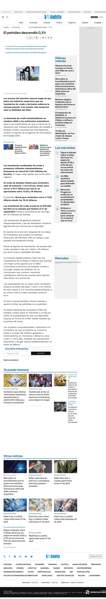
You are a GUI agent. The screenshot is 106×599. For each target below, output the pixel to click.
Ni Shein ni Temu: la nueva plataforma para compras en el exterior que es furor (45, 150)
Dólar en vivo (18, 12)
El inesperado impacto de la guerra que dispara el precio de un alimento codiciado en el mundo (72, 389)
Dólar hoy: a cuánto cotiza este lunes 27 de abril (15, 519)
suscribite (94, 17)
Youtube (26, 556)
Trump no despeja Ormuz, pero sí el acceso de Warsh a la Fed (21, 149)
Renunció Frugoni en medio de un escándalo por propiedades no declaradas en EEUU (67, 197)
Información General (14, 572)
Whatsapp (31, 556)
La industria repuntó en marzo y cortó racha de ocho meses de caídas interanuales (72, 414)
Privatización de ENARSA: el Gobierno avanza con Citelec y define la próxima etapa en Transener (65, 118)
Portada (8, 564)
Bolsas (63, 262)
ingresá (101, 17)
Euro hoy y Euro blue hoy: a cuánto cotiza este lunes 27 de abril (39, 519)
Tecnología (60, 572)
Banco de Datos (80, 564)
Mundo (56, 568)
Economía (33, 23)
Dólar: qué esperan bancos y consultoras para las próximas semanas (39, 482)
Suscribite (41, 353)
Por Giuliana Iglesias (10, 547)
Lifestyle (32, 568)
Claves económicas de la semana (37, 12)
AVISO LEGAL (47, 575)
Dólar (21, 23)
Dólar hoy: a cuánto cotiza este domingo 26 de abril (65, 519)
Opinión (85, 23)
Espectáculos (44, 572)
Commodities (70, 262)
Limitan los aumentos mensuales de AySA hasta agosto (26, 52)
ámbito (6, 27)
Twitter (5, 556)
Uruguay (97, 23)
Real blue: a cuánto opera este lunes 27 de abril (40, 538)
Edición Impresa (84, 568)
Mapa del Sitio (83, 572)
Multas (81, 575)
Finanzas (46, 23)
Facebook (9, 556)
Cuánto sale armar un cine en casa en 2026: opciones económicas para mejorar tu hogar (39, 395)
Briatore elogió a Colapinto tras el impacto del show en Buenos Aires (65, 103)
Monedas (58, 262)
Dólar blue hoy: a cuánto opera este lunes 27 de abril (63, 481)
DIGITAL (30, 583)
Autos (31, 572)
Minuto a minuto (11, 475)
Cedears (78, 262)
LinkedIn (20, 556)
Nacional (45, 568)
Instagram (15, 556)
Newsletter (101, 22)
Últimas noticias (23, 564)
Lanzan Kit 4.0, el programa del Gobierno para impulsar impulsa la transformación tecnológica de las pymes (26, 47)
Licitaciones (94, 575)
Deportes (68, 568)
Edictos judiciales (65, 575)
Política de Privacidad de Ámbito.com (21, 575)
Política (59, 23)
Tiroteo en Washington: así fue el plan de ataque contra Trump (64, 135)
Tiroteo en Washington (57, 12)
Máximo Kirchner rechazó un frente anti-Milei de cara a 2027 (64, 69)
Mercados (96, 564)
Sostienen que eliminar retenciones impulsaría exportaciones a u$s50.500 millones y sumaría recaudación (15, 397)
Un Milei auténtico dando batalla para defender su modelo (68, 181)
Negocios (72, 23)
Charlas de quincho (74, 12)
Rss (71, 572)
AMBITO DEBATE (72, 583)
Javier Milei (87, 12)
